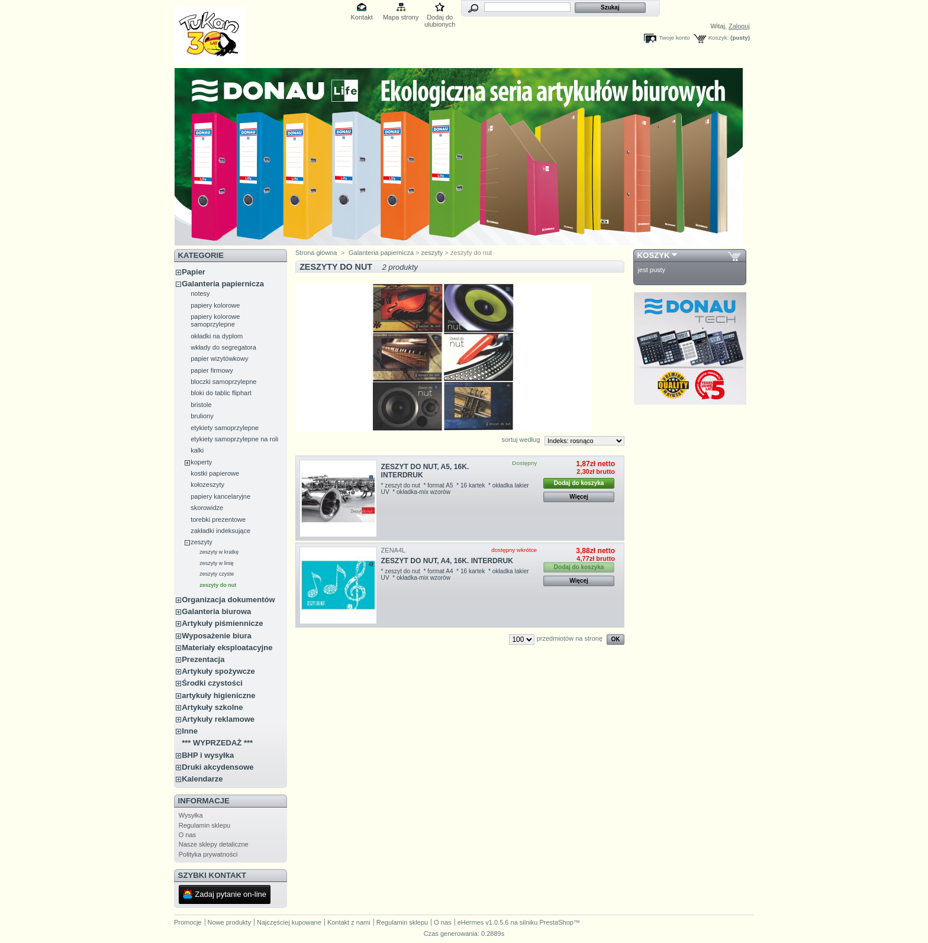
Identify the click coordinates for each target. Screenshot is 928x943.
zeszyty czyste (216, 574)
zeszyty (201, 541)
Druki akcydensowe (217, 767)
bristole (201, 404)
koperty (201, 462)
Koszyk (653, 255)
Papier (193, 271)
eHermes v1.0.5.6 (483, 922)
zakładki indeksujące (220, 530)
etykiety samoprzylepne (225, 427)
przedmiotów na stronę (569, 638)
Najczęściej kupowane (289, 922)
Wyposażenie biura (217, 635)
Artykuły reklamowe (218, 719)
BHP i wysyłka (208, 755)
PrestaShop (556, 922)
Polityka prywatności (208, 854)
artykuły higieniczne (218, 695)
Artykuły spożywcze (218, 671)
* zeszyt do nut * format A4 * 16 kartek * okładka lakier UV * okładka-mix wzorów (455, 574)
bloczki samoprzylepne (223, 381)
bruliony (202, 415)
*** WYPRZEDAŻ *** (217, 742)
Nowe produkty (229, 922)
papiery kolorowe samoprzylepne (215, 320)
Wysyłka (191, 815)
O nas (187, 834)
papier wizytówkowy (219, 358)
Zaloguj (739, 26)
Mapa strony (401, 17)
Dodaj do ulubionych (440, 18)
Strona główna (316, 252)
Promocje (187, 922)
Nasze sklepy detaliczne (214, 844)
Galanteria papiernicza (223, 283)
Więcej (578, 496)
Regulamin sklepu (204, 825)
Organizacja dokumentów (228, 599)
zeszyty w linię (216, 563)
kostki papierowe (215, 473)
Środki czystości (212, 683)
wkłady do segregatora (223, 347)
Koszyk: (718, 37)
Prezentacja (203, 659)
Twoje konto (674, 37)
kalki (197, 450)
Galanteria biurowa (216, 611)
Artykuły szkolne (212, 707)
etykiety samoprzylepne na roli (234, 439)
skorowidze (207, 507)
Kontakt (362, 17)
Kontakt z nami (348, 922)
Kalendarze (202, 778)
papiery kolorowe (215, 305)
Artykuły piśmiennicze (222, 623)
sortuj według (520, 439)
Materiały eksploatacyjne (227, 647)
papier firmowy (212, 370)
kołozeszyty (207, 484)
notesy (200, 293)
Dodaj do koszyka (579, 483)
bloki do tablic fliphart (221, 392)
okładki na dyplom (217, 336)
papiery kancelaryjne (220, 496)
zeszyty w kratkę (219, 552)
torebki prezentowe (218, 519)
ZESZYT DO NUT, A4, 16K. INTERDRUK (447, 561)
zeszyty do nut (217, 585)
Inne (190, 730)
